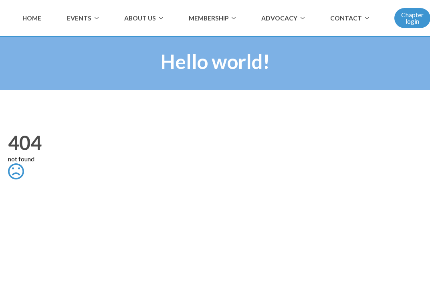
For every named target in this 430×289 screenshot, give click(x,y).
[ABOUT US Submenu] (163, 18)
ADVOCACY (279, 18)
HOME (31, 18)
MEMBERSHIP (208, 18)
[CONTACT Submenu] (368, 18)
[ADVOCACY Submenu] (304, 18)
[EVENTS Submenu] (98, 18)
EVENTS (79, 18)
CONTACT (346, 18)
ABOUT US (140, 18)
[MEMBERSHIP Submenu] (235, 18)
